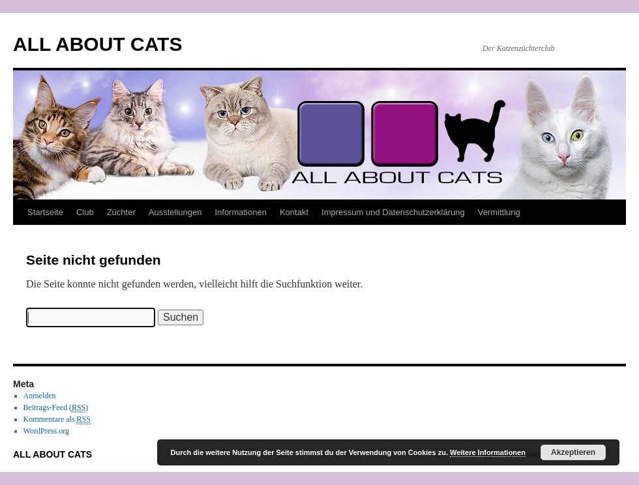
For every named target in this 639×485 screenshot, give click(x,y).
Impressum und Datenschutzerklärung (393, 212)
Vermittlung (499, 212)
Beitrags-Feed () (56, 408)
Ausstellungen (175, 212)
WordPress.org (46, 430)
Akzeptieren (573, 452)
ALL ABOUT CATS (97, 44)
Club (85, 212)
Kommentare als (57, 419)
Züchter (121, 212)
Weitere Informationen (488, 452)
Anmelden (39, 395)
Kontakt (294, 212)
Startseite (45, 212)
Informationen (241, 212)
